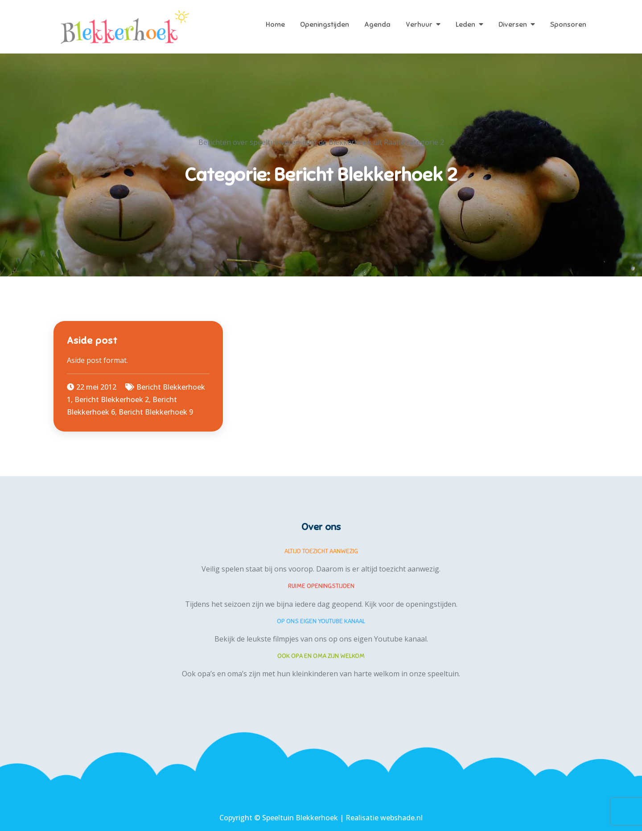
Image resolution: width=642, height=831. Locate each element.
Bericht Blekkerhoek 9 (156, 412)
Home (275, 24)
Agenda (377, 24)
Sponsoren (568, 24)
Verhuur (419, 24)
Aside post (92, 340)
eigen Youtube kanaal (390, 639)
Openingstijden (324, 24)
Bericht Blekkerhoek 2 (111, 399)
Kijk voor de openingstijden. (411, 604)
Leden (465, 24)
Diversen (512, 24)
